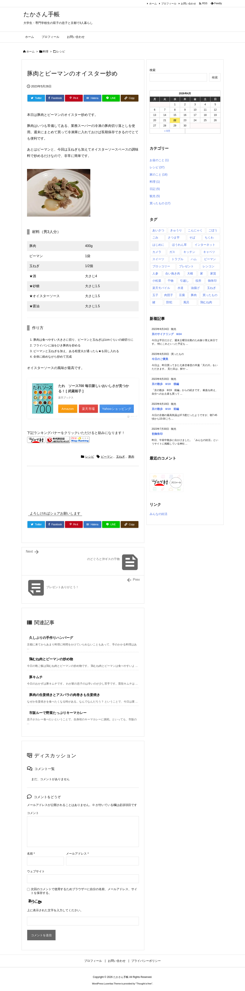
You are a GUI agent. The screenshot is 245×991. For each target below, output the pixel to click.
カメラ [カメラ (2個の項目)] (156, 252)
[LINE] (111, 98)
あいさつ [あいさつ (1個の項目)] (158, 230)
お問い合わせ (188, 3)
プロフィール (168, 3)
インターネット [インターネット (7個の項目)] (205, 244)
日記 (155, 189)
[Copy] (129, 98)
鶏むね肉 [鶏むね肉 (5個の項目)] (206, 302)
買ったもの (160, 203)
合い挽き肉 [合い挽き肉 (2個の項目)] (172, 273)
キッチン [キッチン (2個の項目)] (189, 252)
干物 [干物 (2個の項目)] (170, 280)
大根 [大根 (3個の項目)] (190, 273)
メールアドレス (77, 853)
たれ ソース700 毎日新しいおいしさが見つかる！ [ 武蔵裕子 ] (93, 388)
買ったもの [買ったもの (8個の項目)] (210, 295)
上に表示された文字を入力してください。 (55, 910)
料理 (45, 51)
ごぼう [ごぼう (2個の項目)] (212, 230)
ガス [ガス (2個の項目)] (172, 252)
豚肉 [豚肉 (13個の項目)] (194, 295)
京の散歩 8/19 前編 (165, 408)
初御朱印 (157, 433)
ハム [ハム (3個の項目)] (194, 259)
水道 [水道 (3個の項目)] (180, 288)
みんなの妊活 (158, 514)
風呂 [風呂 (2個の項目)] (186, 302)
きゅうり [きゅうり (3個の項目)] (176, 230)
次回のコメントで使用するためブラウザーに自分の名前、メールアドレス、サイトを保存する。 (84, 891)
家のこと (159, 174)
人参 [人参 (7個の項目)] (155, 273)
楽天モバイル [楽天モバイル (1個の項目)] (161, 288)
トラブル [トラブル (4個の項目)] (177, 259)
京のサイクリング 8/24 (167, 334)
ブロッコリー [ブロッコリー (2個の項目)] (161, 266)
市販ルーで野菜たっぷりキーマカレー (58, 713)
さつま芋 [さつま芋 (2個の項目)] (174, 237)
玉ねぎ (120, 456)
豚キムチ (36, 677)
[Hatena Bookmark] (92, 98)
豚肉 (131, 456)
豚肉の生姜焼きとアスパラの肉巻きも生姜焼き (64, 695)
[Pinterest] (74, 98)
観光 (155, 196)
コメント (33, 813)
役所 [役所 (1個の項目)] (198, 280)
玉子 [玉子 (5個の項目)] (155, 295)
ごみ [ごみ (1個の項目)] (155, 237)
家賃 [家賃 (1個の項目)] (213, 273)
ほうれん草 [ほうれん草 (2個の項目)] (179, 244)
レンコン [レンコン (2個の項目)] (208, 266)
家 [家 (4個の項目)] (201, 273)
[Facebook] (55, 98)
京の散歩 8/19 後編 (165, 384)
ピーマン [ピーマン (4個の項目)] (210, 259)
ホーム (153, 3)
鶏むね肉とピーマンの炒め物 (51, 659)
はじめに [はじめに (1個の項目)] (158, 244)
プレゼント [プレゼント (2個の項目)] (186, 266)
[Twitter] (36, 98)
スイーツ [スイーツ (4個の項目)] (158, 259)
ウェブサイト (36, 871)
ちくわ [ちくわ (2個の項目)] (209, 237)
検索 (153, 70)
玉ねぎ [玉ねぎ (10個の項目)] (211, 288)
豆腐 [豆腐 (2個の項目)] (182, 295)
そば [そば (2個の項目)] (192, 237)
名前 (31, 853)
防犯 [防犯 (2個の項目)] (169, 302)
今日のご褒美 (160, 359)
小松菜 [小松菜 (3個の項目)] (156, 280)
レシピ (61, 51)
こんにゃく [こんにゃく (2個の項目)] (195, 230)
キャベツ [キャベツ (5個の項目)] (209, 252)
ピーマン (107, 456)
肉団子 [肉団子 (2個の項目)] (168, 295)
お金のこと (159, 160)
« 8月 (167, 130)
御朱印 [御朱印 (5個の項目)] (212, 280)
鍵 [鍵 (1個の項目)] (153, 302)
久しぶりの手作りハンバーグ (51, 638)
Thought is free (144, 983)
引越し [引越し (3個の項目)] (184, 280)
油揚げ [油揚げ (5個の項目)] (195, 288)
